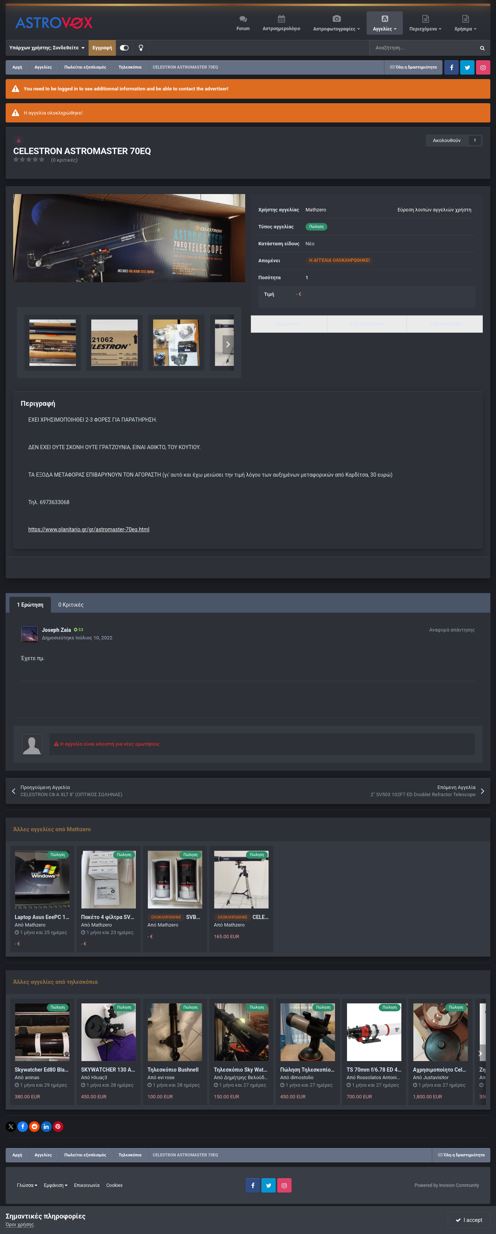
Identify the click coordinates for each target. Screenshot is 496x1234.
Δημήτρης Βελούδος (247, 1077)
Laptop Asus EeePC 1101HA (48, 917)
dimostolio (301, 1077)
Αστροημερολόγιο (281, 28)
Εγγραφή (102, 47)
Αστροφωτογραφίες (335, 29)
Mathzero (316, 210)
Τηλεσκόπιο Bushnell (172, 1070)
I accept (469, 1220)
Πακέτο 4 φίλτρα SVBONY (112, 917)
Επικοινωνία (87, 1185)
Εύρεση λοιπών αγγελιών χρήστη (434, 210)
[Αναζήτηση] (403, 48)
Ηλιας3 (99, 1077)
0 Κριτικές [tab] (71, 605)
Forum (243, 28)
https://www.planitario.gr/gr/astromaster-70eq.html (88, 529)
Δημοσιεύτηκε (77, 638)
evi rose (166, 1077)
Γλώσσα (27, 1185)
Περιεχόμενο (424, 29)
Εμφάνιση (56, 1185)
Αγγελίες (383, 29)
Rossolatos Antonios (379, 1077)
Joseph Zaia (56, 630)
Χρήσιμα (464, 29)
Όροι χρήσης (20, 1224)
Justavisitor (436, 1077)
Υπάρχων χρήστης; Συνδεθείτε (46, 48)
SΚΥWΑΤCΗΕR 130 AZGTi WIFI (118, 1070)
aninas (32, 1077)
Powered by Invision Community (447, 1185)
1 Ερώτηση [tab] (30, 605)
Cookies (114, 1185)
